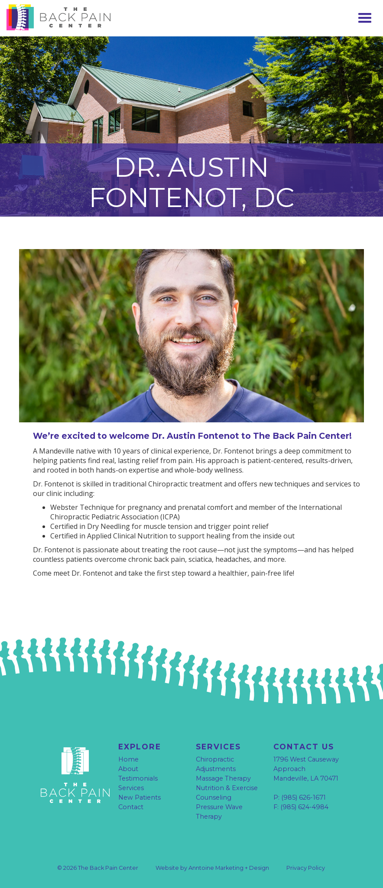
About (128, 769)
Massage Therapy (223, 778)
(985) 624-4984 (304, 807)
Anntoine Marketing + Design (228, 868)
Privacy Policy (305, 868)
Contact (130, 807)
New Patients (139, 797)
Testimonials (138, 778)
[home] (71, 17)
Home (128, 759)
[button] (365, 18)
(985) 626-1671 (303, 797)
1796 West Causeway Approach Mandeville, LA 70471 (306, 768)
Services (131, 788)
